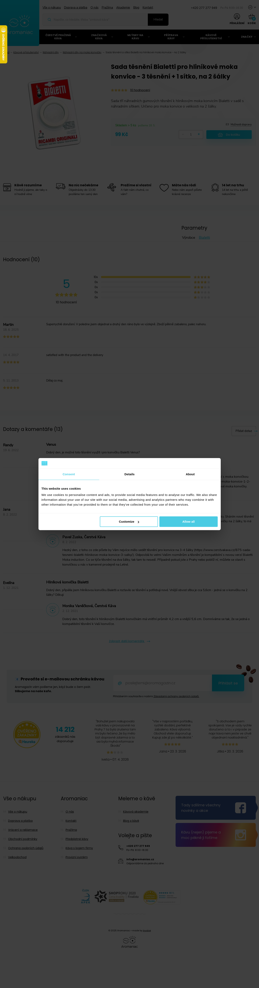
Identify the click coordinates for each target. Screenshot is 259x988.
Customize (129, 521)
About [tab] (190, 474)
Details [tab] (130, 474)
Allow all (188, 521)
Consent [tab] (69, 474)
